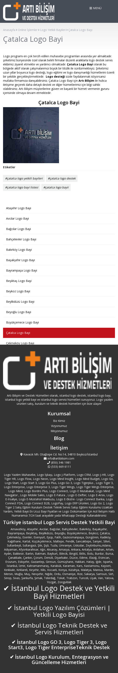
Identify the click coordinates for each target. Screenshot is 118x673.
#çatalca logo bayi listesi (21, 187)
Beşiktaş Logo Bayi (19, 281)
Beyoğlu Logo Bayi (18, 312)
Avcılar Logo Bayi (17, 218)
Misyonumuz (59, 431)
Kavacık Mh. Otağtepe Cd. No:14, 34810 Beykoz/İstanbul (59, 454)
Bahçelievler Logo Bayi (21, 239)
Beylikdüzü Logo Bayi (20, 302)
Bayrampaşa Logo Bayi (21, 270)
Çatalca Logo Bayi (18, 333)
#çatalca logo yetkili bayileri (24, 178)
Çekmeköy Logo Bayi (20, 343)
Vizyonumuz (59, 426)
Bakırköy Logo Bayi (19, 250)
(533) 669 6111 (59, 466)
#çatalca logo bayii (56, 187)
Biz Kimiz (59, 421)
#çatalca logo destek (61, 178)
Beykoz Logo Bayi (18, 291)
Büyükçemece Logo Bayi (22, 322)
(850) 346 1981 (59, 462)
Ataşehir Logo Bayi (18, 208)
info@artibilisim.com (59, 458)
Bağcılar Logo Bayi (18, 229)
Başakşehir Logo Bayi (20, 260)
